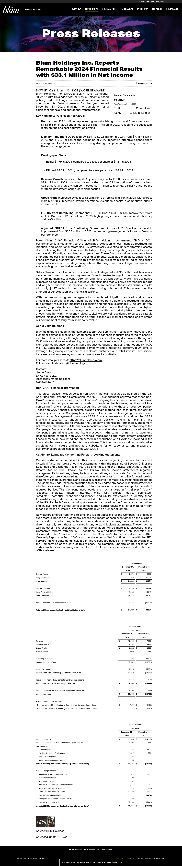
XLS (141, 114)
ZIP (148, 114)
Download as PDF (143, 85)
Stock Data (142, 9)
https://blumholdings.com (86, 362)
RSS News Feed (106, 851)
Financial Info (126, 9)
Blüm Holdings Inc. (28, 860)
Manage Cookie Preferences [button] (155, 860)
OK (121, 862)
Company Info (109, 9)
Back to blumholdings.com (153, 1)
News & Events (91, 9)
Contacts (91, 851)
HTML (140, 110)
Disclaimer (130, 860)
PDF (147, 110)
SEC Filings (157, 9)
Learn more (112, 862)
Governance (172, 9)
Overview (76, 9)
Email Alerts (77, 851)
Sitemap (140, 860)
